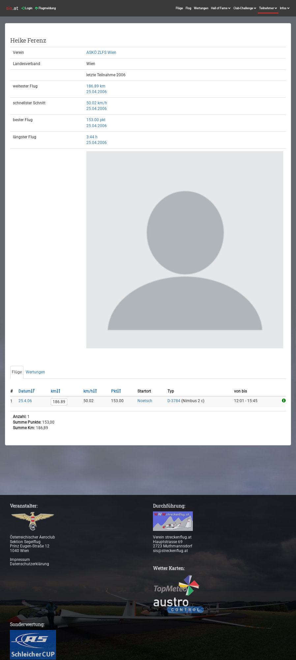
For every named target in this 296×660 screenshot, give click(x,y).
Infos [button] (285, 8)
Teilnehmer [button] (268, 8)
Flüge (179, 8)
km (55, 391)
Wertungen (201, 8)
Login (26, 8)
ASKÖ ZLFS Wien (101, 52)
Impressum (20, 559)
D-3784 (173, 401)
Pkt (116, 391)
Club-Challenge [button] (244, 8)
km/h (90, 391)
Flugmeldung (45, 8)
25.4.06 (25, 401)
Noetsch (144, 401)
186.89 (59, 401)
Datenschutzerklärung (29, 564)
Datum (26, 391)
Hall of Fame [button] (221, 8)
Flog (188, 8)
